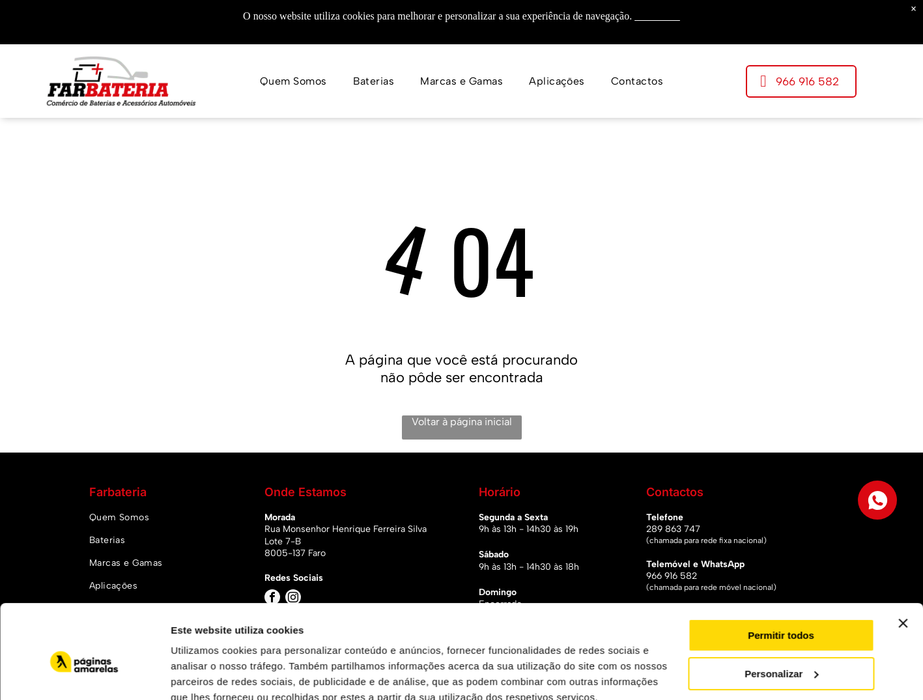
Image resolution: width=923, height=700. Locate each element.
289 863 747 (673, 529)
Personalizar (781, 614)
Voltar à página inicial (462, 421)
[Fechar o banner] (902, 564)
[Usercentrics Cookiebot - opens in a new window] (84, 674)
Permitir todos (781, 576)
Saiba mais (657, 15)
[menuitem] (293, 81)
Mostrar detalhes (210, 674)
